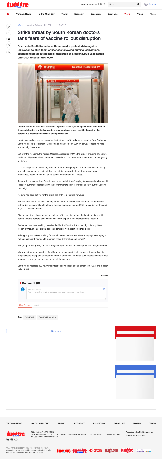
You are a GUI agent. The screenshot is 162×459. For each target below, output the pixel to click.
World (127, 14)
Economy (79, 14)
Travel (64, 14)
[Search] (124, 4)
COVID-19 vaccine (47, 317)
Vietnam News (23, 14)
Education (95, 14)
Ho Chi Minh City (46, 14)
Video (140, 14)
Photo (153, 14)
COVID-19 (29, 317)
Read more (56, 331)
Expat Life (113, 14)
